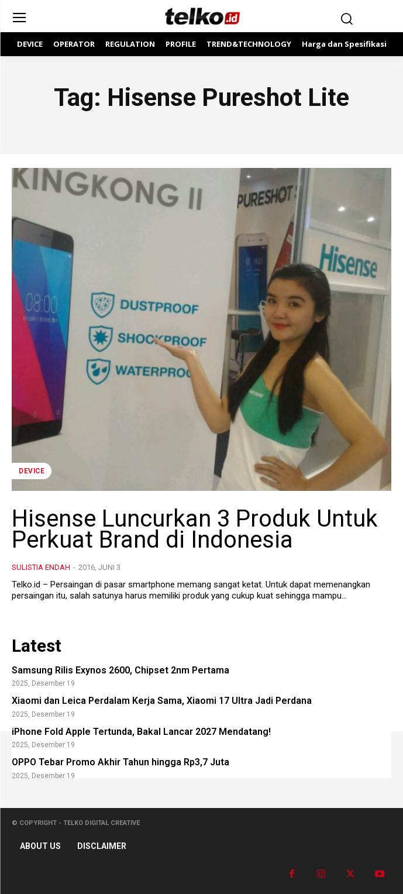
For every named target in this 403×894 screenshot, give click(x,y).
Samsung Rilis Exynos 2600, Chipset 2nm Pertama (120, 670)
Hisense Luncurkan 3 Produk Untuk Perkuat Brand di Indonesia (195, 529)
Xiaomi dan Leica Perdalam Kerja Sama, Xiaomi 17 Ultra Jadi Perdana (162, 700)
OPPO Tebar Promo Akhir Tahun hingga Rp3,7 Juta (120, 762)
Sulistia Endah (41, 567)
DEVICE (31, 471)
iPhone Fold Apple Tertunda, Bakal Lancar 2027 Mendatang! (141, 731)
